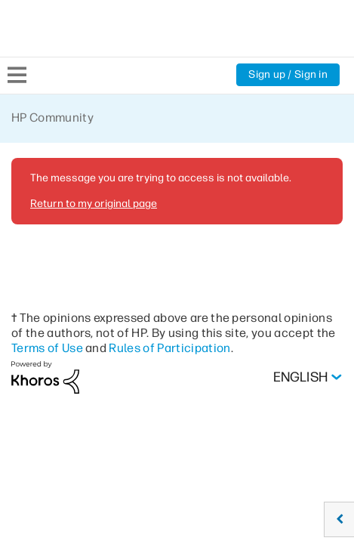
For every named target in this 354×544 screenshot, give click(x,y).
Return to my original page (92, 203)
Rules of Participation (172, 347)
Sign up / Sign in (287, 75)
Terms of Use (48, 347)
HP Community (53, 117)
